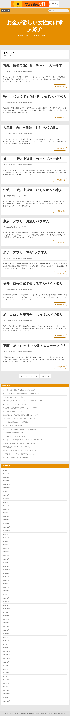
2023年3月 (6, 598)
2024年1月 (6, 562)
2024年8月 (6, 538)
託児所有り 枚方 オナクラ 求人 (12, 425)
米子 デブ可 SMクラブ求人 (25, 252)
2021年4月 (6, 680)
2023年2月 (6, 601)
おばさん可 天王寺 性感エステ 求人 (14, 436)
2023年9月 (6, 577)
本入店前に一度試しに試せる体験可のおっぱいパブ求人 (20, 408)
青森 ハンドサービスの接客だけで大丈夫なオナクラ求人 (21, 393)
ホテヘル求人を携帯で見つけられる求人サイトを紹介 (20, 443)
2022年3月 (6, 641)
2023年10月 (6, 573)
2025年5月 (6, 506)
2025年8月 (6, 495)
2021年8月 (6, 665)
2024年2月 (6, 559)
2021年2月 (6, 687)
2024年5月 (6, 548)
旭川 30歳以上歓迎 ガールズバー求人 (32, 159)
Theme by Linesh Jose (60, 713)
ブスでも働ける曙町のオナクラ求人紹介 (15, 422)
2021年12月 (6, 651)
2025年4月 (6, 509)
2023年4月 (6, 594)
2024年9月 (6, 534)
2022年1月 (6, 648)
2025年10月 (6, 488)
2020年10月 (6, 701)
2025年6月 (6, 502)
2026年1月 (6, 477)
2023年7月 (6, 584)
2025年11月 (6, 484)
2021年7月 (6, 669)
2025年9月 (6, 491)
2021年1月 (6, 690)
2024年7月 (6, 541)
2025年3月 (6, 513)
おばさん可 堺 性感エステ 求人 (12, 411)
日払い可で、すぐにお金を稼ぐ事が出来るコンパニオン (20, 429)
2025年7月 (6, 498)
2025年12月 (6, 481)
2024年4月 (6, 552)
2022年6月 (6, 630)
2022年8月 (6, 623)
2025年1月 (6, 520)
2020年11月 (6, 697)
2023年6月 (6, 587)
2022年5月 (6, 633)
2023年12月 (6, 566)
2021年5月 (6, 676)
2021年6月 (6, 672)
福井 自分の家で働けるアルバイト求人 (32, 283)
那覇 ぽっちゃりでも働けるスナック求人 (34, 346)
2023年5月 (6, 591)
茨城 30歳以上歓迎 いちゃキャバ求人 (32, 190)
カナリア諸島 (48, 713)
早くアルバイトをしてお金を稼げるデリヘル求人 (18, 454)
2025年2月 (6, 516)
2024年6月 (6, 545)
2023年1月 (6, 605)
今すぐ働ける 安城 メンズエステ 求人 (14, 404)
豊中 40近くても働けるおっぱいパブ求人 (34, 96)
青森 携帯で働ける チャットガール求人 (34, 65)
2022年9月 (6, 619)
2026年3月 (6, 470)
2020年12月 (6, 694)
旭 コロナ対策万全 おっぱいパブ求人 (32, 314)
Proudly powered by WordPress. (36, 713)
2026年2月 (6, 474)
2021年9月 (6, 662)
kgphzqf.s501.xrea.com (25, 71)
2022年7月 (6, 626)
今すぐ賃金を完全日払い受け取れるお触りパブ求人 (19, 390)
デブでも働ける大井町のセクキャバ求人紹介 (17, 447)
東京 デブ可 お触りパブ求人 (26, 221)
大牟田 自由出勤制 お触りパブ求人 (31, 128)
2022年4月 (6, 637)
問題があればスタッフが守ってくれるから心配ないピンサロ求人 (23, 401)
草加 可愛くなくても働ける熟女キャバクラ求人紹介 (20, 418)
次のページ (45, 376)
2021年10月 (6, 658)
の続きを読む (59, 86)
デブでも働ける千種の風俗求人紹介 (14, 432)
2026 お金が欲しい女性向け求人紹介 (15, 713)
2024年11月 (6, 527)
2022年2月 (6, 644)
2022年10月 (6, 616)
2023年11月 (6, 569)
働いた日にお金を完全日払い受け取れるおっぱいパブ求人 (21, 415)
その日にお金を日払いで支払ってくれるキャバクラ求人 (20, 450)
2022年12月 (6, 609)
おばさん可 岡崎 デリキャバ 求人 (13, 397)
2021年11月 (6, 655)
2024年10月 (6, 530)
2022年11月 (6, 612)
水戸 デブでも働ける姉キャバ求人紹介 (15, 457)
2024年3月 (6, 555)
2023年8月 (6, 580)
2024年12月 (6, 523)
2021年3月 (6, 683)
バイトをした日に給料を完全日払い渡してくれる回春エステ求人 (23, 440)
